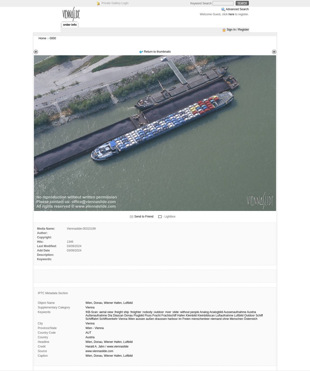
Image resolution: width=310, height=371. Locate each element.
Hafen (181, 315)
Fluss (148, 315)
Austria (251, 312)
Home (42, 38)
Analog (204, 312)
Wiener (108, 303)
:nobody (147, 312)
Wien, (89, 303)
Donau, (98, 303)
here (231, 14)
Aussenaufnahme (235, 312)
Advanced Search (237, 9)
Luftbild (128, 303)
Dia (110, 315)
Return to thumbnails (157, 51)
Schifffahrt (92, 319)
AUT (88, 332)
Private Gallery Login (114, 3)
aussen (140, 319)
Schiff (259, 315)
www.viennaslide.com (99, 351)
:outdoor (158, 312)
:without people (189, 312)
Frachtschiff (169, 315)
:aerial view (106, 312)
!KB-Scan (91, 312)
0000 (53, 38)
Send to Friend (144, 216)
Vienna (89, 307)
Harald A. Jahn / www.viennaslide (106, 346)
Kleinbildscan (206, 315)
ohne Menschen (233, 319)
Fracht (156, 315)
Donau (128, 315)
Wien (131, 319)
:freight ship (121, 312)
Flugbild (139, 315)
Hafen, (118, 303)
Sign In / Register (238, 29)
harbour (173, 319)
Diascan (118, 315)
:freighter (135, 312)
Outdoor (249, 315)
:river (168, 312)
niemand (216, 319)
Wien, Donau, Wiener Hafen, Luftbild (109, 342)
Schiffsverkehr (108, 319)
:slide (175, 312)
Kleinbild (191, 315)
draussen (161, 319)
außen (150, 319)
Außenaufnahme (96, 315)
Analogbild (216, 312)
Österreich (250, 319)
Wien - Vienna (94, 328)
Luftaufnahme (224, 315)
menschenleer (201, 319)
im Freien (184, 319)
